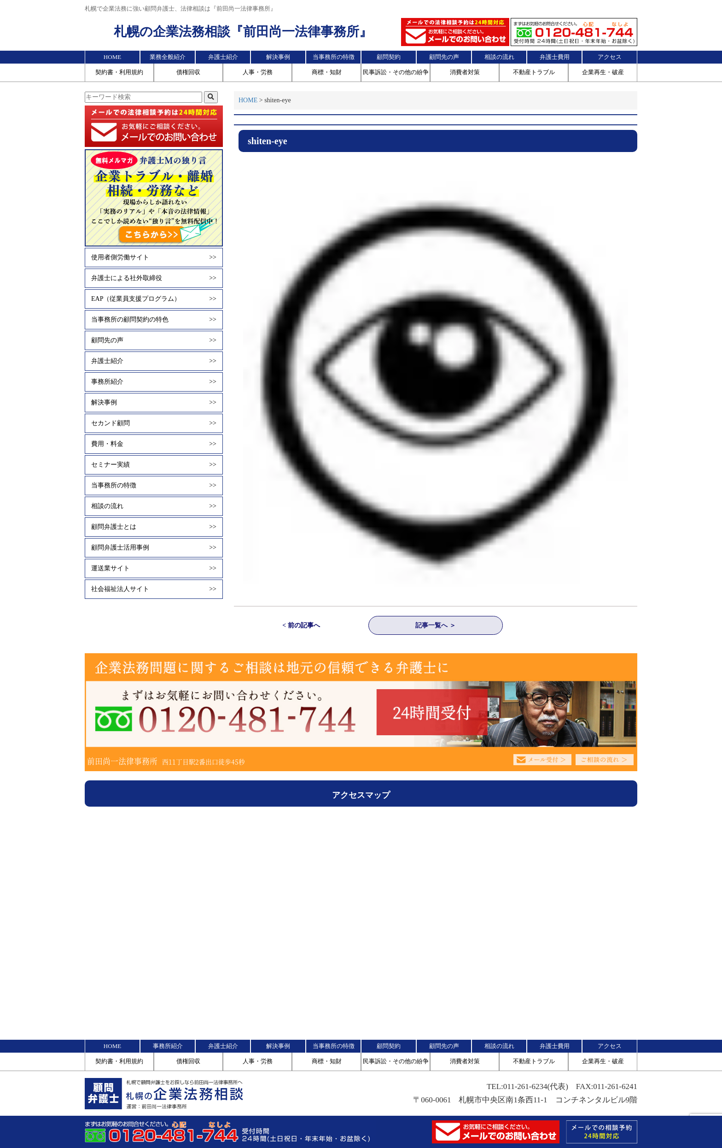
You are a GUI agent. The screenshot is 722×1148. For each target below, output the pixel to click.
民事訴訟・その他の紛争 (396, 72)
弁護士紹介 (223, 56)
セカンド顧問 (153, 423)
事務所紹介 (153, 382)
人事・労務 (258, 72)
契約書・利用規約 (119, 72)
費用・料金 (153, 444)
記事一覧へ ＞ (435, 625)
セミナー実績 (153, 464)
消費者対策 (465, 72)
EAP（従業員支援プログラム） (153, 299)
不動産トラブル (534, 72)
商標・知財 (327, 72)
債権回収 (188, 72)
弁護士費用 (555, 56)
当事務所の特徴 (334, 56)
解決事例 (278, 56)
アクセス (610, 56)
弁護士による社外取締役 (153, 278)
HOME (112, 56)
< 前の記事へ (301, 625)
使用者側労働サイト (153, 257)
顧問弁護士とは (153, 527)
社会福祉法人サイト (153, 589)
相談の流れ (499, 56)
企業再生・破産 (603, 72)
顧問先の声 (444, 56)
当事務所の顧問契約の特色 (153, 319)
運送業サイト (153, 568)
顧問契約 (389, 56)
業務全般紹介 (168, 56)
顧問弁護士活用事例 (153, 547)
